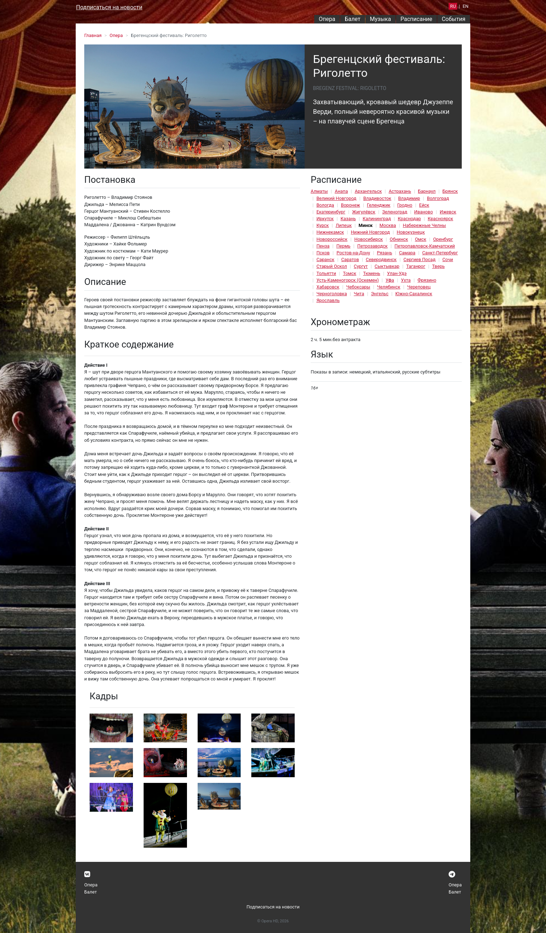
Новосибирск (368, 239)
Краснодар (409, 218)
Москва (388, 225)
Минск (366, 225)
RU (453, 6)
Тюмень (371, 273)
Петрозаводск (372, 246)
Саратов (350, 259)
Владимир (409, 198)
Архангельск (368, 191)
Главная (93, 35)
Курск (322, 225)
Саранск (325, 259)
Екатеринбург (330, 211)
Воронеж (350, 205)
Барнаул (427, 191)
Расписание (417, 19)
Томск (349, 273)
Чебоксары (358, 287)
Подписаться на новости (109, 7)
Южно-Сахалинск (413, 293)
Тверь (438, 266)
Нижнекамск (330, 232)
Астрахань (400, 191)
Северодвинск (381, 259)
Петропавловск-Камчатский (425, 246)
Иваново (423, 211)
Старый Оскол (331, 266)
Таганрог (415, 266)
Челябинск (388, 287)
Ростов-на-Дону (353, 252)
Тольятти (326, 273)
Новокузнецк (411, 232)
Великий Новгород (336, 198)
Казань (348, 218)
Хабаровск (327, 287)
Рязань (384, 252)
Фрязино (427, 280)
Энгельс (380, 293)
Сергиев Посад (419, 259)
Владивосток (377, 198)
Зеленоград (394, 211)
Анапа (341, 191)
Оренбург (443, 239)
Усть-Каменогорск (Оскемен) (347, 280)
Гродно (404, 205)
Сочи (448, 259)
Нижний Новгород (370, 232)
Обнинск (399, 239)
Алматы (319, 191)
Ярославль (327, 300)
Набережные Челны (424, 225)
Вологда (325, 205)
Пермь (343, 246)
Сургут (361, 266)
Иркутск (325, 218)
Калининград (377, 218)
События (454, 19)
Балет (352, 19)
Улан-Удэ (397, 273)
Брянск (450, 191)
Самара (407, 252)
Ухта (406, 280)
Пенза (323, 246)
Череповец (418, 287)
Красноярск (440, 218)
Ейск (424, 205)
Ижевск (448, 211)
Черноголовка (331, 293)
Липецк (344, 225)
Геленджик (378, 205)
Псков (323, 252)
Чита (359, 293)
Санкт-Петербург (440, 252)
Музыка (380, 19)
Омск (420, 239)
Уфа (390, 280)
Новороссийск (331, 239)
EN (466, 6)
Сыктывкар (387, 266)
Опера (327, 19)
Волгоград (438, 198)
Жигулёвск (363, 211)
